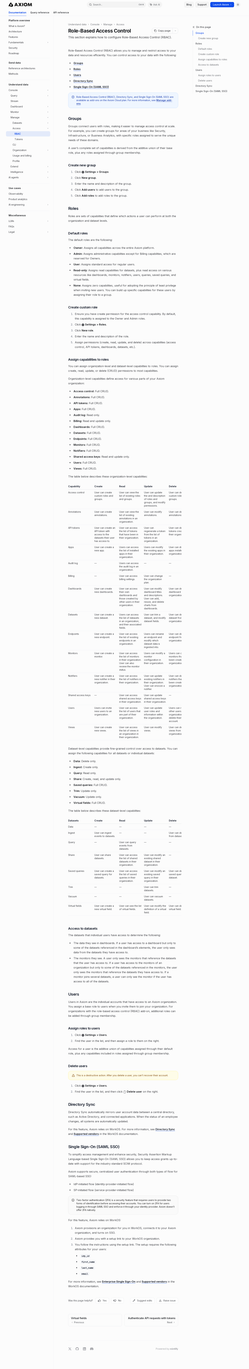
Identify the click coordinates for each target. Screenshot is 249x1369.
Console (95, 24)
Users (199, 70)
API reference (61, 13)
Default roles (205, 48)
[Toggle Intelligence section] (28, 172)
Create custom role (208, 54)
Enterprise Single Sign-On (118, 1281)
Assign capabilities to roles (212, 59)
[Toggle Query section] (28, 95)
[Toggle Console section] (28, 90)
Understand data (77, 24)
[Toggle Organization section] (28, 150)
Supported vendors (86, 1134)
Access (120, 24)
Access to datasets (208, 64)
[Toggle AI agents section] (28, 177)
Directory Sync (204, 85)
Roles (199, 43)
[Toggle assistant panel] (155, 5)
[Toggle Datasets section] (28, 123)
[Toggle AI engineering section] (28, 204)
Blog (189, 4)
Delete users (205, 80)
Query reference (39, 13)
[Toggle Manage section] (28, 117)
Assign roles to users (209, 75)
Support (202, 4)
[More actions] (175, 31)
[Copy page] (162, 31)
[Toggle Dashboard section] (28, 106)
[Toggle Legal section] (28, 232)
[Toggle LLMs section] (28, 221)
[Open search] (116, 5)
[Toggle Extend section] (28, 166)
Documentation (17, 13)
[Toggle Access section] (28, 128)
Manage (107, 24)
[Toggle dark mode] (237, 4)
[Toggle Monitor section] (28, 112)
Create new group (208, 38)
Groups (200, 33)
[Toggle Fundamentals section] (28, 42)
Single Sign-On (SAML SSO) (211, 91)
